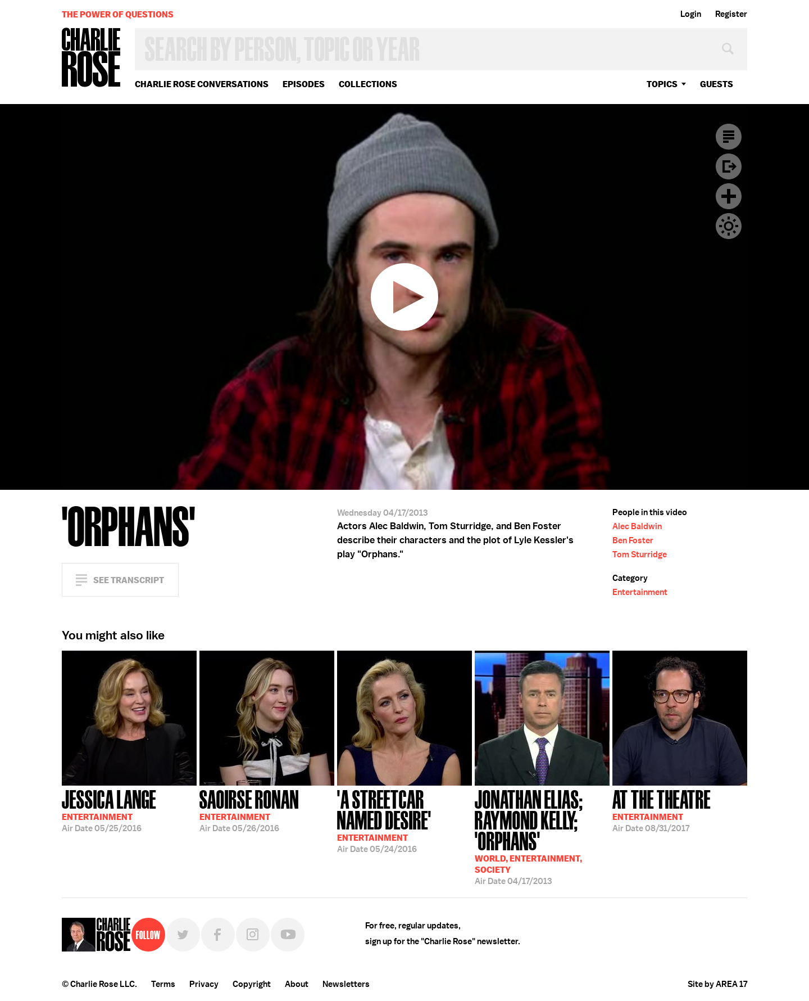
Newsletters (346, 984)
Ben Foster (632, 540)
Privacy (204, 984)
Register (731, 14)
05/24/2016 (404, 820)
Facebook (218, 935)
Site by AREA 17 (717, 984)
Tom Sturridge (639, 554)
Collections (368, 84)
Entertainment (639, 592)
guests (716, 84)
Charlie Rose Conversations (202, 84)
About (296, 984)
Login (690, 14)
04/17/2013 (542, 836)
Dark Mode (729, 226)
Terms (163, 984)
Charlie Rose (91, 58)
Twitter (183, 935)
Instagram (253, 935)
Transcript (729, 137)
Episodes (304, 84)
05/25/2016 (109, 810)
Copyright (252, 984)
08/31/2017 (661, 810)
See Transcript (128, 580)
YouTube (287, 935)
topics (662, 84)
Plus (729, 196)
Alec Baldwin (637, 526)
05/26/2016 (249, 810)
